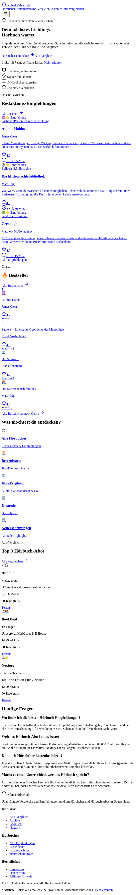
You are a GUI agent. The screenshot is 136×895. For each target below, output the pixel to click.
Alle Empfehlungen (22, 843)
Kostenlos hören (20, 850)
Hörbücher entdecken (18, 55)
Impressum (17, 869)
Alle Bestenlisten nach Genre (23, 413)
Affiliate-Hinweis (21, 876)
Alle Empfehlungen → (16, 259)
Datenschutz (17, 872)
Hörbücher (8, 9)
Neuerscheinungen (21, 854)
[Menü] (6, 14)
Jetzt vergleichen (73, 9)
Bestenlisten (23, 9)
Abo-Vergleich (40, 9)
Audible (15, 820)
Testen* (7, 607)
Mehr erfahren (53, 62)
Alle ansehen (13, 113)
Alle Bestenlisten (15, 285)
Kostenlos (56, 9)
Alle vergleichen (15, 561)
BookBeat (16, 824)
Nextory (15, 827)
